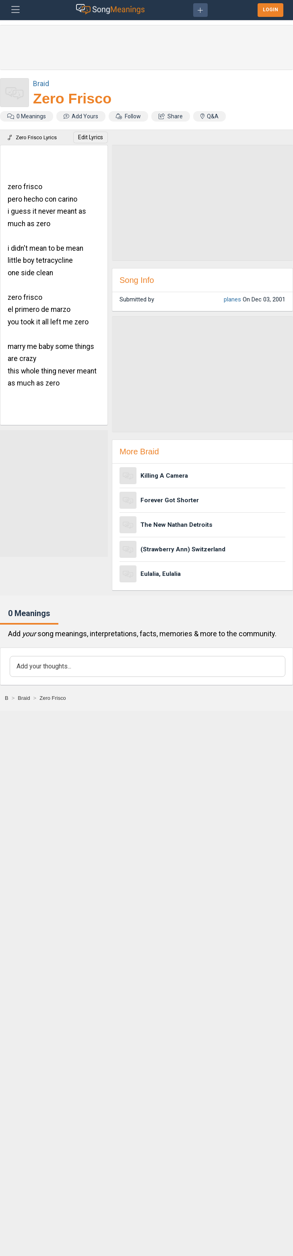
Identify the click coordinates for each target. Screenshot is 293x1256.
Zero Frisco (72, 99)
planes (232, 299)
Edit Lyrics (90, 137)
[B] (6, 698)
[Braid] (24, 698)
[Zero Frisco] (52, 698)
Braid (41, 83)
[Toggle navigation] (15, 10)
